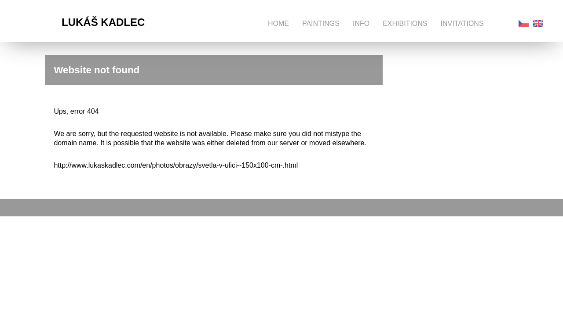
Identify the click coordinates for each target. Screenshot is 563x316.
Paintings (321, 23)
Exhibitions (405, 23)
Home (278, 23)
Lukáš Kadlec (103, 22)
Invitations (462, 23)
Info (361, 23)
